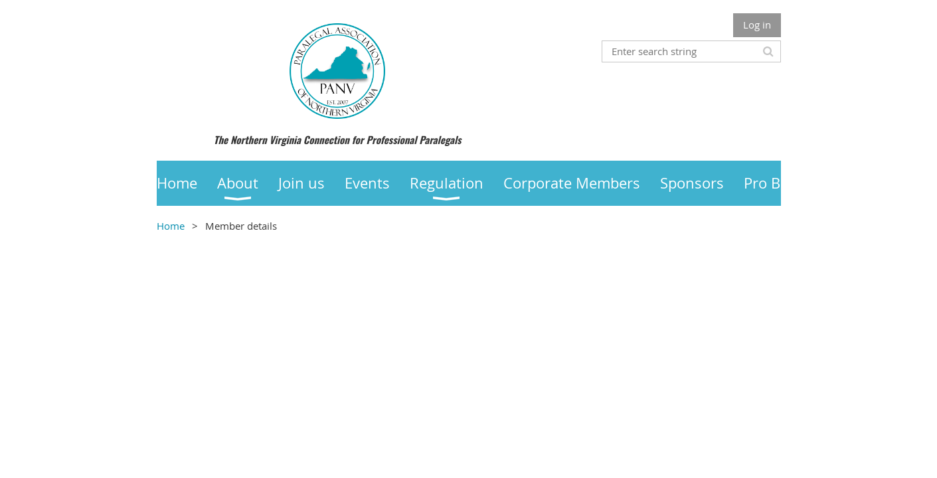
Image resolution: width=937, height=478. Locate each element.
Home (171, 225)
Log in (757, 24)
